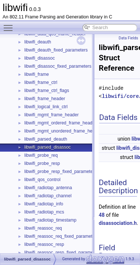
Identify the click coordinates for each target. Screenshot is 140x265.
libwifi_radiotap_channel (47, 195)
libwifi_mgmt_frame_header (51, 114)
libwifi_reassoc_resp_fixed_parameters (62, 252)
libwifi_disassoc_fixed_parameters (57, 66)
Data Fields (128, 38)
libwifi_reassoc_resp (44, 244)
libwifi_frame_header (44, 98)
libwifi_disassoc (39, 58)
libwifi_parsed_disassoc (47, 147)
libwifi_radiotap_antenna (48, 187)
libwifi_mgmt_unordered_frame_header (62, 131)
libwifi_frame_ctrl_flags (46, 90)
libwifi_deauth (37, 42)
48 (102, 215)
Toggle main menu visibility (10, 24)
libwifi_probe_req (41, 155)
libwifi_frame (36, 74)
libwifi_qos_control (42, 179)
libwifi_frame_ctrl (40, 82)
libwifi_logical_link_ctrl (45, 106)
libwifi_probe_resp (42, 163)
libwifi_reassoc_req (43, 228)
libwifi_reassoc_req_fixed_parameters (61, 236)
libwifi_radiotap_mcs (44, 212)
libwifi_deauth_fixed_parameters (56, 50)
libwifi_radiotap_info (43, 203)
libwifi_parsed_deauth (45, 139)
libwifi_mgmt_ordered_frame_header (60, 123)
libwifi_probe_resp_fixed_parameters (60, 171)
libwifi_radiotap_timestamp (50, 220)
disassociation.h (118, 223)
